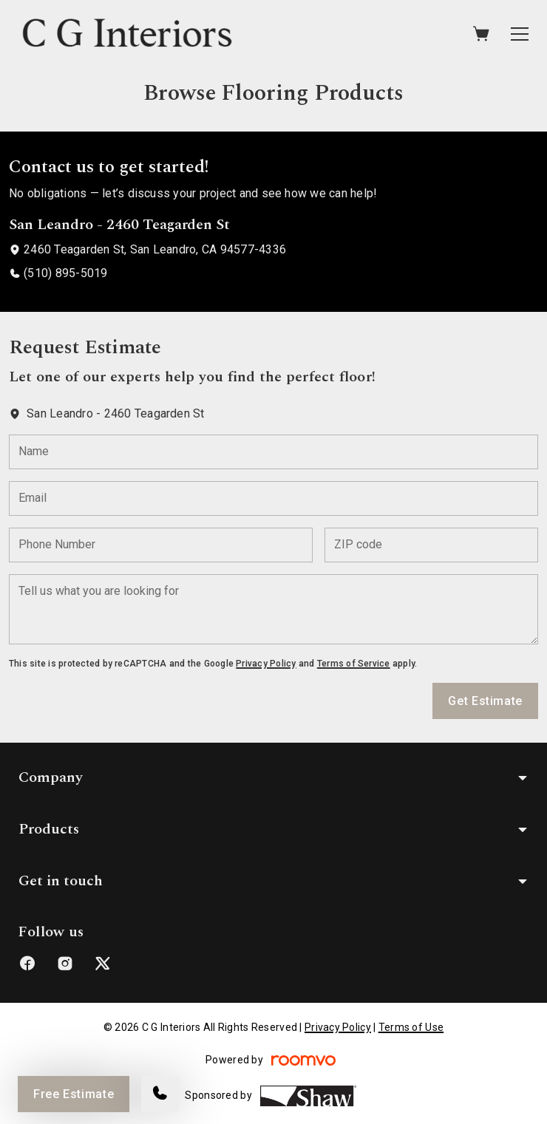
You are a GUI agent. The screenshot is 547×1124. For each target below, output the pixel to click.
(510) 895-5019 (65, 273)
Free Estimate (73, 1094)
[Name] (273, 452)
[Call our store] (160, 1094)
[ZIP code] (431, 545)
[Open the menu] (519, 34)
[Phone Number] (161, 545)
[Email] (273, 498)
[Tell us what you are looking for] (273, 609)
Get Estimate (485, 701)
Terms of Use (411, 1027)
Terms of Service (353, 663)
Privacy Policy (266, 663)
